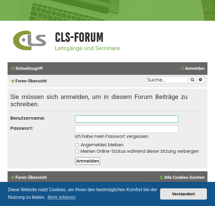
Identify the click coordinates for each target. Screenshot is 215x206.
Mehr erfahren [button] (62, 197)
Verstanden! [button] (183, 194)
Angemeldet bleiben (99, 145)
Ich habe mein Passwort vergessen (111, 136)
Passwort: (21, 128)
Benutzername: (27, 118)
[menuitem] (192, 68)
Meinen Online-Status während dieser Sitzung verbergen (137, 151)
